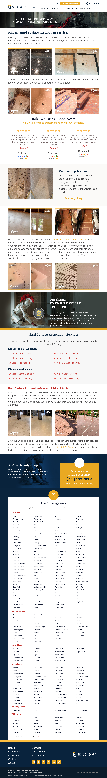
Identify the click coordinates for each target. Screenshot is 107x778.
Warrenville (59, 642)
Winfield (79, 630)
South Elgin (80, 649)
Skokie (78, 543)
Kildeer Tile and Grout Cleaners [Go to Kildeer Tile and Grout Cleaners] (70, 239)
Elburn (36, 652)
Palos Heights (60, 584)
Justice (36, 575)
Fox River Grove (60, 710)
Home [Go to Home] (11, 747)
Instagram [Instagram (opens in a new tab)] (33, 762)
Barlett (15, 621)
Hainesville (37, 674)
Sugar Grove (80, 652)
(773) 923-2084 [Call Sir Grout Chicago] (90, 3)
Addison (16, 615)
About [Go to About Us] (74, 8)
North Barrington (61, 694)
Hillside (36, 552)
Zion (77, 703)
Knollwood (38, 697)
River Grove (80, 516)
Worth (78, 599)
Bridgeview (17, 546)
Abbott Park (17, 668)
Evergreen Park (18, 605)
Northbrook (59, 554)
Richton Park (59, 605)
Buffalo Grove (18, 680)
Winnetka (79, 596)
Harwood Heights (40, 546)
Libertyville (58, 677)
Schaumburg (81, 537)
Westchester (80, 578)
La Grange (38, 584)
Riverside (79, 522)
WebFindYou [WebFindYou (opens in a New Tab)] (95, 772)
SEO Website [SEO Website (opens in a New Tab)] (78, 772)
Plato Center (59, 658)
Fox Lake (16, 694)
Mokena (58, 721)
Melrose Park (59, 531)
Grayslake (16, 700)
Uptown (79, 575)
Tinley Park (80, 572)
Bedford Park (18, 531)
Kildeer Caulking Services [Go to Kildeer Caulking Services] (69, 363)
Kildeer (36, 581)
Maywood (58, 525)
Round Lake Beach (82, 677)
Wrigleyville (80, 602)
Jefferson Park (39, 572)
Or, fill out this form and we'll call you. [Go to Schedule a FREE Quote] (79, 483)
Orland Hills (59, 575)
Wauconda (80, 694)
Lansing (37, 596)
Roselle (57, 636)
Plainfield (79, 718)
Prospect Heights (61, 602)
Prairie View (80, 668)
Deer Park (16, 587)
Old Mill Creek (60, 700)
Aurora (15, 618)
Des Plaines (17, 590)
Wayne (78, 615)
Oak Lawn (58, 566)
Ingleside (37, 688)
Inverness (37, 569)
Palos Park (59, 590)
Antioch (15, 671)
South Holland (81, 546)
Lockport (37, 732)
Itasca (36, 633)
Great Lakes (17, 703)
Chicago (16, 560)
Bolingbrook (17, 724)
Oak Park (58, 569)
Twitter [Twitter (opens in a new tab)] (43, 762)
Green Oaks (38, 668)
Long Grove (59, 685)
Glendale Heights (40, 627)
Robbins (79, 525)
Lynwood (37, 608)
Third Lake (79, 680)
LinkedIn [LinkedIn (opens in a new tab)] (54, 762)
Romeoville (80, 721)
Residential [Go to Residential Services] (44, 8)
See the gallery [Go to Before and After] (73, 198)
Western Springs (82, 581)
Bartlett (15, 528)
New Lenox (59, 729)
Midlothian (59, 537)
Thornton (79, 569)
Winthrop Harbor (82, 700)
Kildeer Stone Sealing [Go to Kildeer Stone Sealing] (67, 373)
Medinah (58, 615)
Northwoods (59, 621)
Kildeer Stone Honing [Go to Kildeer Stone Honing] (22, 378)
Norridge (58, 549)
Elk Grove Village (19, 596)
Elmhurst (37, 618)
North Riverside (60, 552)
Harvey (36, 543)
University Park (81, 726)
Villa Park (58, 639)
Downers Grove (39, 615)
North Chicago (60, 697)
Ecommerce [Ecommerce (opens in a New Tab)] (86, 772)
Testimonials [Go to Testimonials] (84, 8)
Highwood (37, 683)
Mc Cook (58, 528)
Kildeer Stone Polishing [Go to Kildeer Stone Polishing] (68, 378)
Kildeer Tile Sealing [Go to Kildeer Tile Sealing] (21, 363)
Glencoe (37, 525)
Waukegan (80, 697)
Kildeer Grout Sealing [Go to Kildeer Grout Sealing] (22, 358)
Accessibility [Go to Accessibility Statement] (12, 773)
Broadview (17, 549)
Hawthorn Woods (40, 677)
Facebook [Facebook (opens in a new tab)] (38, 762)
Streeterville (80, 560)
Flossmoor (16, 608)
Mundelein (58, 691)
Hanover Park (39, 540)
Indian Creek (38, 685)
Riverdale (79, 519)
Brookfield (16, 552)
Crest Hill (16, 732)
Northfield (58, 557)
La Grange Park (39, 590)
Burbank (16, 554)
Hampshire (59, 649)
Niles (56, 546)
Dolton (15, 593)
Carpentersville (18, 661)
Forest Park (38, 516)
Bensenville (17, 627)
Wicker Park (80, 587)
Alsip (14, 516)
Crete (15, 584)
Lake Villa (58, 671)
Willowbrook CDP (82, 627)
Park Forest (59, 593)
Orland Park (59, 578)
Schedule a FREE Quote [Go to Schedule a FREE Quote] (70, 4)
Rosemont (79, 531)
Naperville (58, 618)
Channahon (17, 729)
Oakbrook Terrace (61, 630)
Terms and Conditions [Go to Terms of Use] (35, 773)
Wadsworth (80, 691)
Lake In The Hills (81, 710)
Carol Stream (18, 636)
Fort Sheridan (18, 691)
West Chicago (81, 618)
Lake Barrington (39, 700)
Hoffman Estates (40, 557)
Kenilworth (37, 578)
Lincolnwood (38, 605)
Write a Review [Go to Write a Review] (57, 3)
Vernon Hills (80, 685)
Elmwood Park (18, 599)
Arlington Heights (19, 519)
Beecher (16, 721)
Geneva (37, 658)
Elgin (35, 655)
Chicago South (18, 569)
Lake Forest (59, 668)
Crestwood (17, 581)
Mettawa (58, 688)
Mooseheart (59, 652)
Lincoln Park (38, 602)
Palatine (58, 581)
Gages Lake (17, 697)
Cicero (15, 572)
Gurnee (36, 671)
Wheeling (79, 584)
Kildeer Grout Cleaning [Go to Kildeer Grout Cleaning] (68, 353)
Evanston (16, 602)
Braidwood (17, 726)
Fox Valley (37, 621)
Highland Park (39, 680)
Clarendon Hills (18, 639)
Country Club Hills (19, 575)
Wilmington (80, 729)
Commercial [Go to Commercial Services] (56, 8)
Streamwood (81, 557)
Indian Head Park (40, 566)
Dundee (37, 649)
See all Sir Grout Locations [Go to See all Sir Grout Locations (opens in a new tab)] (43, 737)
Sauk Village (80, 534)
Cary (36, 710)
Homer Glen (38, 726)
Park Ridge (59, 596)
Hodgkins (37, 554)
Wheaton (79, 624)
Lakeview (37, 593)
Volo (77, 688)
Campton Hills (18, 658)
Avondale (16, 522)
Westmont (80, 621)
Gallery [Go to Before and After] (67, 8)
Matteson (58, 522)
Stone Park (80, 554)
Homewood (38, 563)
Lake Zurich (59, 674)
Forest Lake (17, 688)
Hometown (38, 560)
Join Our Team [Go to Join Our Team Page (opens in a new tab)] (40, 755)
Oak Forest (59, 563)
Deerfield (16, 685)
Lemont (36, 599)
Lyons (57, 516)
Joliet (36, 729)
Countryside (17, 578)
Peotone (58, 732)
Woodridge (80, 636)
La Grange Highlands (41, 587)
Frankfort (37, 724)
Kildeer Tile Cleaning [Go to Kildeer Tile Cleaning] (67, 358)
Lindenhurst (59, 683)
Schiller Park (80, 540)
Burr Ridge (16, 633)
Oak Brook (59, 624)
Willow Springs (81, 590)
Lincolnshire (59, 680)
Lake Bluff (37, 703)
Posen (57, 599)
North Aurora (59, 655)
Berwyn (15, 540)
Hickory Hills (38, 549)
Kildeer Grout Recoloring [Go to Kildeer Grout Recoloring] (23, 353)
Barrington (17, 525)
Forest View (38, 519)
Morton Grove (60, 540)
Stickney (79, 552)
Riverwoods (80, 671)
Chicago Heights (19, 563)
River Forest (59, 608)
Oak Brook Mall (60, 627)
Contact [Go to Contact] (95, 8)
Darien (15, 642)
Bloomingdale (18, 630)
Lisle (35, 639)
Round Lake (80, 674)
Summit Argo (80, 563)
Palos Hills (58, 587)
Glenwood (37, 531)
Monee (57, 724)
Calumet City (17, 557)
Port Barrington (60, 703)
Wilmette (79, 593)
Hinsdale (37, 630)
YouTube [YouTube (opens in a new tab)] (48, 762)
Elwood (36, 721)
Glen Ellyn (37, 624)
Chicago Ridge (18, 566)
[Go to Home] (22, 7)
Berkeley (16, 537)
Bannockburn (18, 674)
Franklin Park (38, 522)
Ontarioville (59, 633)
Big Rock (16, 655)
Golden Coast (39, 534)
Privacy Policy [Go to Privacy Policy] (23, 773)
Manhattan (59, 718)
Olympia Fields (60, 572)
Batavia (16, 624)
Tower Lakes (80, 683)
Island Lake (38, 691)
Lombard (37, 642)
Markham (58, 519)
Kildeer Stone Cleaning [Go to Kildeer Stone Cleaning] (23, 373)
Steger (78, 549)
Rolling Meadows (82, 528)
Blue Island (17, 543)
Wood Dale (80, 633)
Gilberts (37, 661)
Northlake (58, 560)
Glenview (37, 528)
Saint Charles (60, 661)
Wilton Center (81, 732)
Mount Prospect (61, 543)
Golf (35, 537)
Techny (78, 566)
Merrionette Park (61, 534)
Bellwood (16, 534)
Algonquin (16, 710)
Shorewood (80, 724)
